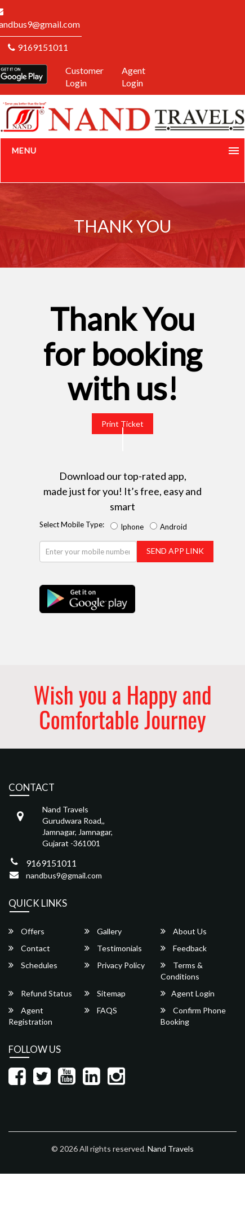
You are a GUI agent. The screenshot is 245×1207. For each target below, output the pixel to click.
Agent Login (133, 77)
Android (170, 526)
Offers (26, 931)
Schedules (32, 965)
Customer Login (84, 77)
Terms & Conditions (182, 970)
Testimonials (113, 948)
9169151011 (38, 47)
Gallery (103, 931)
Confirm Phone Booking (193, 1015)
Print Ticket (122, 423)
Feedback (184, 948)
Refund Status (40, 993)
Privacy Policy (114, 965)
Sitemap (105, 993)
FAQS (100, 1010)
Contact (29, 948)
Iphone (128, 526)
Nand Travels (171, 1148)
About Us (184, 931)
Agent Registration (30, 1015)
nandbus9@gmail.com (64, 875)
